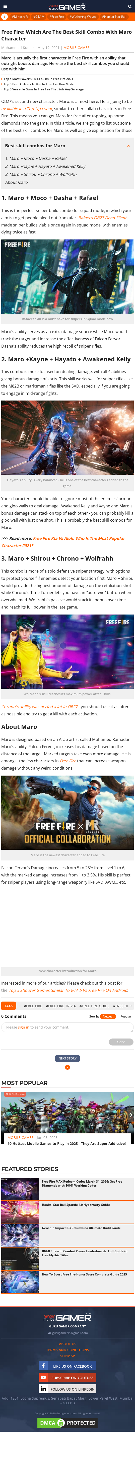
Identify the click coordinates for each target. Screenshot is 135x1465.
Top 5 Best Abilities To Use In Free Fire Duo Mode (39, 84)
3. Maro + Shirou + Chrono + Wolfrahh (41, 174)
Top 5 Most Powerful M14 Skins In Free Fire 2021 (38, 79)
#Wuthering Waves (83, 16)
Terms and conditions (67, 1349)
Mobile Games (76, 47)
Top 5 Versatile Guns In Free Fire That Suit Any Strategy (44, 89)
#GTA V (38, 16)
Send (121, 1042)
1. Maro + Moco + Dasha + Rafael (35, 158)
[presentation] (19, 1006)
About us (67, 1343)
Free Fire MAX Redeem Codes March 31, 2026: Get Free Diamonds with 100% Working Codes (82, 1183)
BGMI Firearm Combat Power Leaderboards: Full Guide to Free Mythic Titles (84, 1253)
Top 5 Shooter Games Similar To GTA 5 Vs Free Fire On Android (68, 990)
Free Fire (68, 761)
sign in (23, 1027)
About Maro (16, 182)
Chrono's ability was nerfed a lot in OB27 (39, 706)
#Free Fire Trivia (61, 1006)
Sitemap (67, 1355)
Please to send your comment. (37, 1027)
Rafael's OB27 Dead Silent (102, 217)
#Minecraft (20, 16)
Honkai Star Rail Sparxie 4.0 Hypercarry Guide (76, 1205)
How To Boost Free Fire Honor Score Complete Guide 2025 (84, 1274)
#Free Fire (57, 16)
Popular (125, 1016)
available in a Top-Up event (26, 108)
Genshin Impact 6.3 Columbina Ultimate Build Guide (81, 1228)
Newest (108, 1016)
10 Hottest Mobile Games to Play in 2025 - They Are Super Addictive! (67, 1143)
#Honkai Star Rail (114, 16)
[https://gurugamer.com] (67, 1317)
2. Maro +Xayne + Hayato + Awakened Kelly (45, 166)
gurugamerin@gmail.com (70, 1333)
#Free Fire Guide (94, 1006)
